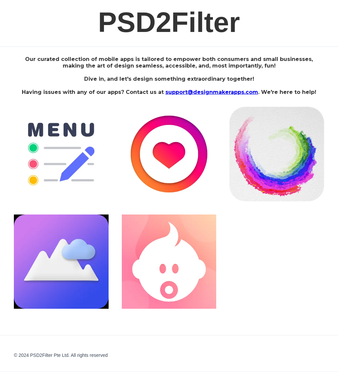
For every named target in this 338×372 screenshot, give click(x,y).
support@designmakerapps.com (211, 92)
